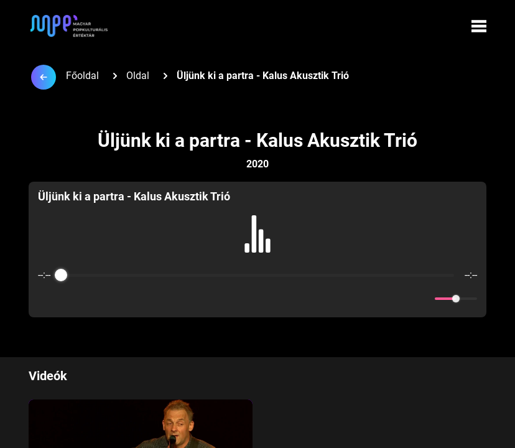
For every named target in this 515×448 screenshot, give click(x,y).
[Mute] (423, 299)
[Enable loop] (46, 299)
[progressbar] (257, 275)
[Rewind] (230, 299)
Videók (48, 375)
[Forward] (284, 299)
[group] (257, 249)
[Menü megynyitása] (478, 26)
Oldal (137, 76)
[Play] (257, 298)
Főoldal (82, 76)
